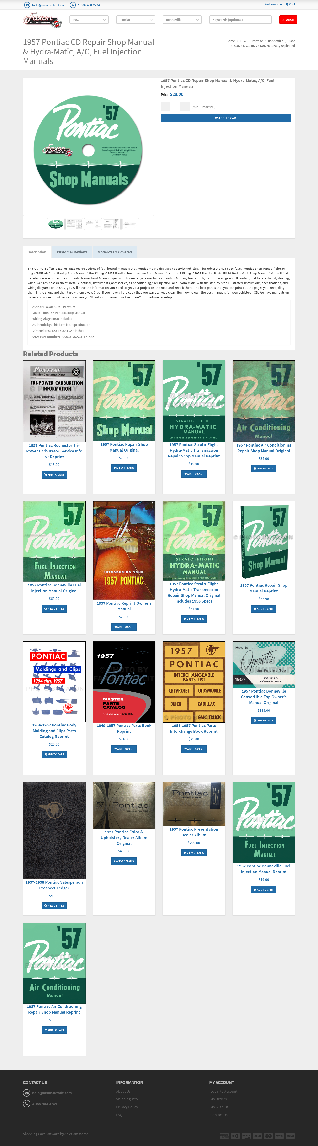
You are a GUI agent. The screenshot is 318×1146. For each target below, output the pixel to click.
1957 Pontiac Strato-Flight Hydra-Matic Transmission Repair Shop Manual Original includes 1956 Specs (194, 592)
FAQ (119, 1115)
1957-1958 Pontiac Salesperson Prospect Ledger (54, 885)
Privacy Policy (127, 1107)
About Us (123, 1091)
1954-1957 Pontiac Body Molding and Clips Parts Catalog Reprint (54, 730)
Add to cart (226, 118)
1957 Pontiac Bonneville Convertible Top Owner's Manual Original (264, 697)
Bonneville (275, 41)
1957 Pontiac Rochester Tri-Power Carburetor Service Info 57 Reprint (54, 451)
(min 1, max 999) (203, 107)
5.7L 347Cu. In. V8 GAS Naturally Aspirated (264, 45)
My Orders (218, 1099)
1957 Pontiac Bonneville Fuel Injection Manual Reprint (263, 869)
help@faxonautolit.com (49, 5)
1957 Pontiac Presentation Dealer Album (194, 832)
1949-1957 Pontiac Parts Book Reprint (124, 728)
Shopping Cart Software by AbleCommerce (55, 1134)
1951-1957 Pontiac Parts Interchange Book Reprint (194, 728)
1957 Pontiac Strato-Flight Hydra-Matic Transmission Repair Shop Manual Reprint (194, 450)
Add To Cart (54, 475)
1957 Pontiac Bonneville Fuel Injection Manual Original (54, 588)
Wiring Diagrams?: (45, 319)
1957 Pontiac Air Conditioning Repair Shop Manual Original (263, 448)
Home (230, 41)
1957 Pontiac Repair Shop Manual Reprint (263, 588)
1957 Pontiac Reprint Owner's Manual (124, 606)
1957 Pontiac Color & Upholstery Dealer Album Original (124, 837)
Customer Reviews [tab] (72, 252)
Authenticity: (42, 325)
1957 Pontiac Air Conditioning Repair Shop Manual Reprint (54, 1009)
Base (291, 41)
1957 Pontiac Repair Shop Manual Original (124, 447)
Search (288, 19)
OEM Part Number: (46, 337)
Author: (38, 307)
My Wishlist (219, 1107)
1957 (243, 41)
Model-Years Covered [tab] (116, 252)
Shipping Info (127, 1099)
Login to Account (223, 1091)
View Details (124, 468)
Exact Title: (40, 313)
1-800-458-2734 (89, 5)
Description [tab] (37, 252)
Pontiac (257, 41)
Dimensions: (41, 331)
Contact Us (219, 1115)
